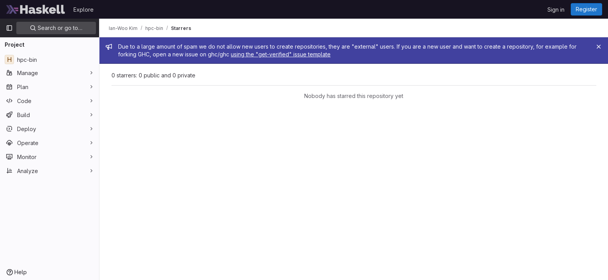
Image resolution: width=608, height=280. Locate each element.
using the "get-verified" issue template (281, 54)
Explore (83, 9)
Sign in (555, 9)
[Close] (598, 46)
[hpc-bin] (50, 59)
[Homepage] (35, 9)
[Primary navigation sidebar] (9, 28)
